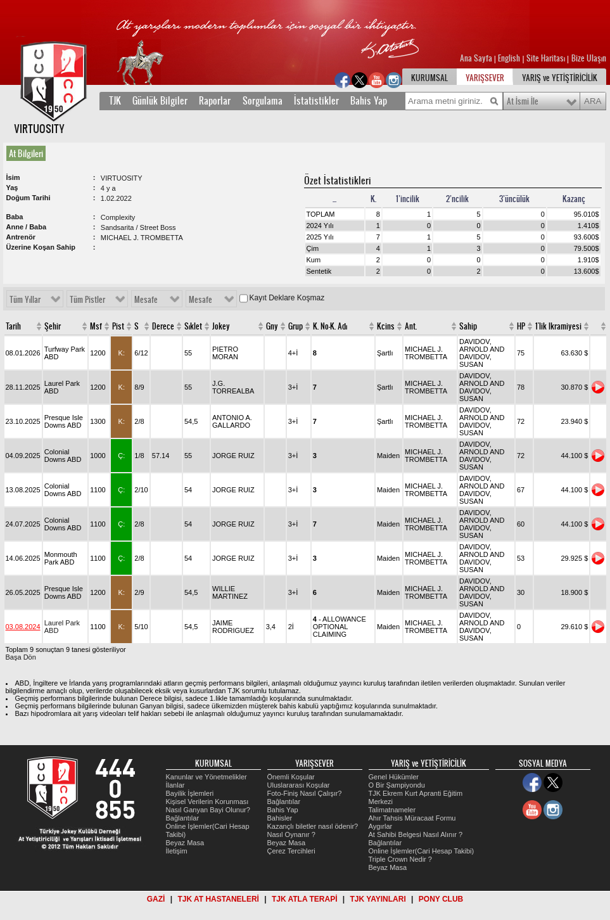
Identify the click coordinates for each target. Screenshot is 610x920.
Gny (272, 326)
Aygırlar (381, 826)
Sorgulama (263, 101)
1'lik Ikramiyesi (558, 326)
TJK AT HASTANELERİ (217, 899)
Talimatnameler (392, 810)
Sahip (468, 326)
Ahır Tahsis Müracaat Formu (412, 818)
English (509, 58)
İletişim (176, 851)
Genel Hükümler (394, 777)
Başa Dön (21, 657)
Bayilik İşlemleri (190, 793)
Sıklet (193, 326)
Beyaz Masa (185, 843)
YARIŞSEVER (485, 78)
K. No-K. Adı (330, 326)
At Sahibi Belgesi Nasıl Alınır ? (416, 834)
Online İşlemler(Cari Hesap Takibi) (421, 851)
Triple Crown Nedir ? (400, 859)
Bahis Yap (368, 101)
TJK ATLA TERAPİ (305, 899)
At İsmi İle (522, 101)
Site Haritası (546, 58)
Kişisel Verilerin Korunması (207, 801)
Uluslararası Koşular (298, 785)
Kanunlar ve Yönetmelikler (206, 777)
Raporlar (215, 101)
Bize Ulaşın (588, 58)
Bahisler (280, 818)
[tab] (28, 153)
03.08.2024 (23, 626)
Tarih (13, 326)
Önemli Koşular (291, 777)
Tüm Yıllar (25, 299)
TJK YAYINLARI (378, 899)
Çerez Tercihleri (291, 851)
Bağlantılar (183, 818)
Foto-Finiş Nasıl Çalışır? (304, 793)
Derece (163, 326)
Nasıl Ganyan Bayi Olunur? (208, 810)
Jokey (221, 326)
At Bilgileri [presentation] (26, 153)
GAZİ (156, 899)
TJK (115, 101)
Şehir (52, 326)
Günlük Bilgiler (159, 101)
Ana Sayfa (477, 58)
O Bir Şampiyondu (397, 785)
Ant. (411, 326)
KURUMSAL (429, 78)
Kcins (386, 326)
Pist (118, 326)
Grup (295, 326)
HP (521, 326)
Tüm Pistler (87, 299)
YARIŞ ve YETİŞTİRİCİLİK (559, 78)
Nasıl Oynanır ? (291, 834)
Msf (96, 326)
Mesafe (146, 299)
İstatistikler (316, 101)
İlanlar (175, 785)
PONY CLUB (441, 899)
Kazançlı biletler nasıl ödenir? (313, 826)
